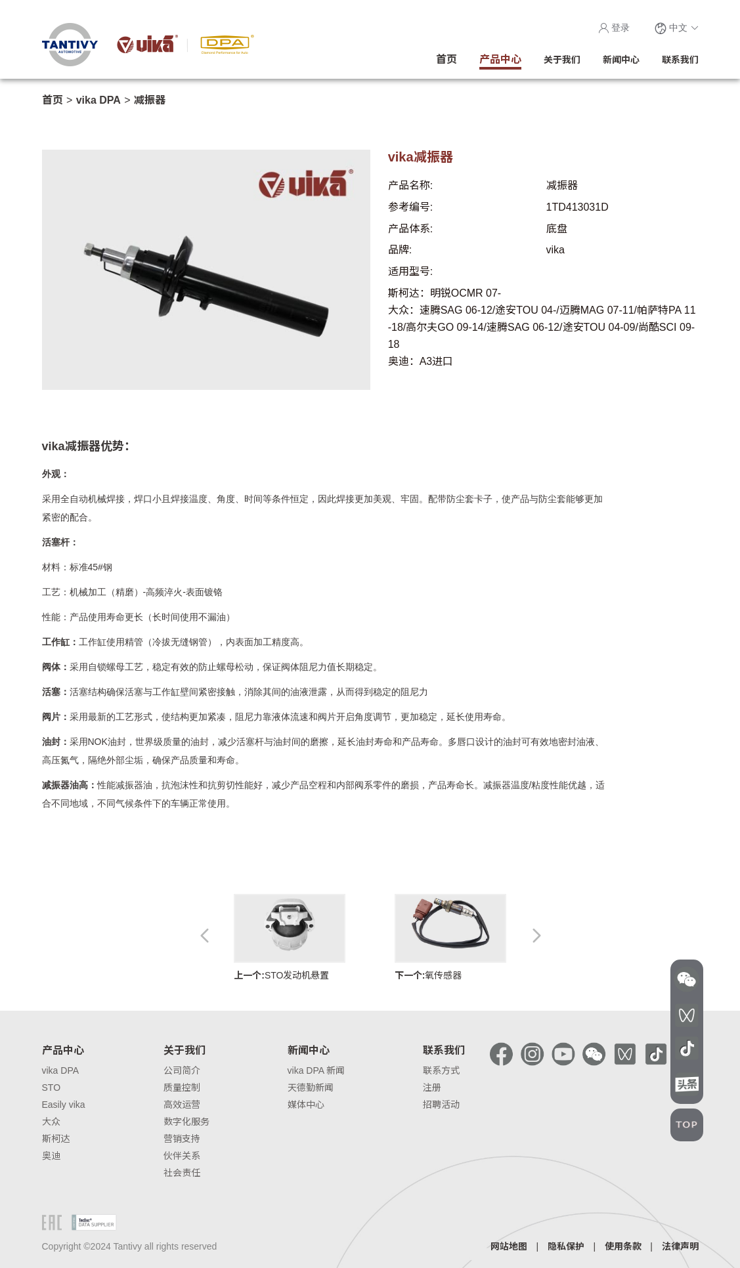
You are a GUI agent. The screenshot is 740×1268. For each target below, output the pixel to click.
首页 (52, 100)
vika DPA (98, 100)
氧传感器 (450, 937)
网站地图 (508, 1246)
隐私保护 (566, 1246)
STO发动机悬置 (289, 937)
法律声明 (680, 1246)
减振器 (149, 100)
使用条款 (623, 1246)
